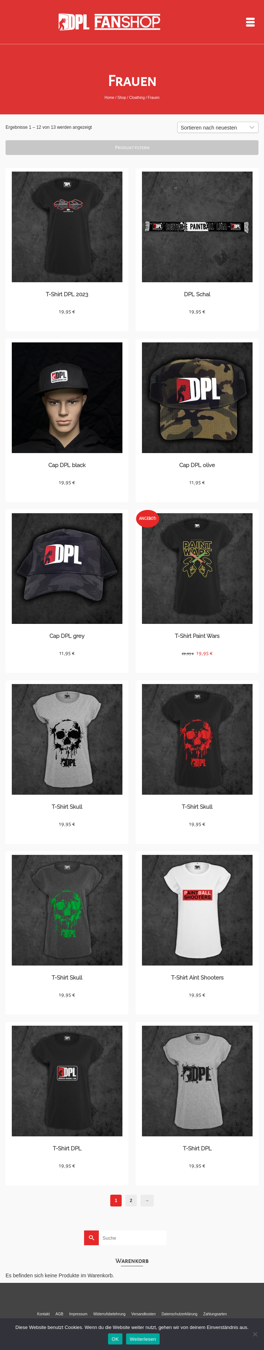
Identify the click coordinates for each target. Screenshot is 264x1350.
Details (67, 324)
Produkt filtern (132, 147)
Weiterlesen (143, 1339)
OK (115, 1339)
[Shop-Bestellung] (217, 127)
